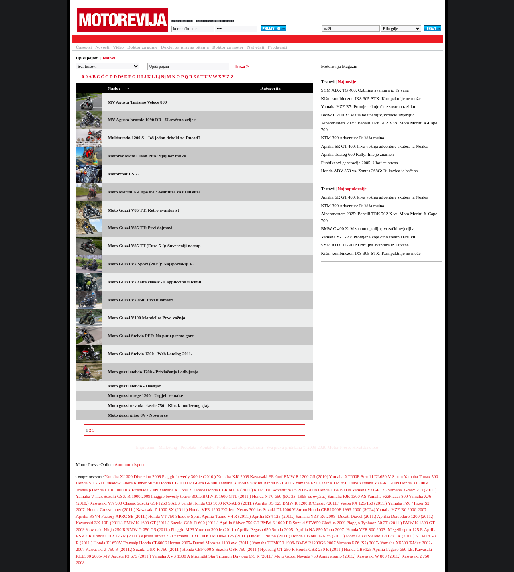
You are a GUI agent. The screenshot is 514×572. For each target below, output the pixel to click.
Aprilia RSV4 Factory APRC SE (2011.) (111, 516)
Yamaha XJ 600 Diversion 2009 (132, 476)
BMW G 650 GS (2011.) (148, 529)
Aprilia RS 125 (268, 503)
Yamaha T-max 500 (421, 476)
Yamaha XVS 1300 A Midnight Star (184, 556)
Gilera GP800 (205, 482)
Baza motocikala (142, 39)
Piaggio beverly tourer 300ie (176, 496)
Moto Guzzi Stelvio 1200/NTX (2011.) (380, 535)
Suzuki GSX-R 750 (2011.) (157, 549)
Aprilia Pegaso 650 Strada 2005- (266, 529)
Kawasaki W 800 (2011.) (379, 556)
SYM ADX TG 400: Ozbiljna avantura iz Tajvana (365, 90)
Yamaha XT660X (233, 482)
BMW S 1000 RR (276, 522)
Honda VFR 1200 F (206, 509)
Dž (120, 76)
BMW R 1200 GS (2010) (306, 476)
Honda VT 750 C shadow (98, 482)
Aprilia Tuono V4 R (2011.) (226, 516)
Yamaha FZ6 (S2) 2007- (358, 542)
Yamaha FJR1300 (189, 535)
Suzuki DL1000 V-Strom (285, 509)
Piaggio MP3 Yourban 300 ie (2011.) (203, 529)
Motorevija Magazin (339, 66)
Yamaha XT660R (344, 476)
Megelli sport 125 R (405, 529)
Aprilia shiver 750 (157, 535)
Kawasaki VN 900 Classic (113, 503)
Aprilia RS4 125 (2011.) (273, 516)
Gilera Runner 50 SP (140, 482)
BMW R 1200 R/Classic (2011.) (310, 503)
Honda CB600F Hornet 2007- (165, 542)
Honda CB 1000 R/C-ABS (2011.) (223, 503)
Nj (163, 76)
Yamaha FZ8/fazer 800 (387, 496)
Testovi (81, 39)
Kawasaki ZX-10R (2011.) (99, 522)
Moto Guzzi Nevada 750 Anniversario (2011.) (314, 556)
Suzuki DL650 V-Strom (382, 476)
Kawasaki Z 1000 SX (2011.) (162, 509)
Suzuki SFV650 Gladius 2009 (319, 522)
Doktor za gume (142, 47)
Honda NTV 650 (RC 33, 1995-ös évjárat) (289, 496)
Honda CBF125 (357, 549)
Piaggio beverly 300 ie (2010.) (189, 476)
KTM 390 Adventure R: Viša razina (352, 137)
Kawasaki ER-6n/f (266, 476)
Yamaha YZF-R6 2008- (316, 516)
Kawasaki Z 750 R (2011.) (109, 549)
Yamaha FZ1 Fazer (312, 482)
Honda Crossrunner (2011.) (111, 509)
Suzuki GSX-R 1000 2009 (127, 496)
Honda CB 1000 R (175, 482)
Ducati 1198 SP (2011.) (269, 535)
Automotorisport (129, 464)
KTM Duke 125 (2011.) (227, 535)
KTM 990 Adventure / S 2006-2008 (285, 489)
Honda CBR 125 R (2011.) (116, 535)
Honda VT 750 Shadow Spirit (174, 516)
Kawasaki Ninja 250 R (106, 529)
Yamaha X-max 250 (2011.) (412, 489)
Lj (157, 76)
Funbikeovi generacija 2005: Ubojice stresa (359, 162)
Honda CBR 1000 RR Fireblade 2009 (125, 489)
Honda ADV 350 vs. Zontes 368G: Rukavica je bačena (369, 170)
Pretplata (188, 447)
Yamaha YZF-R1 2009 (379, 482)
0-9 (85, 76)
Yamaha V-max (89, 496)
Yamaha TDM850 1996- (273, 542)
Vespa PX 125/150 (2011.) (363, 503)
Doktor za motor (228, 47)
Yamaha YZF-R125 (369, 489)
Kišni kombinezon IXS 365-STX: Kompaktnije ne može (371, 98)
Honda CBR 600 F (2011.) (229, 489)
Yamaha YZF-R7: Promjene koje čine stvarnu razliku (368, 106)
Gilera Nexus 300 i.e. (243, 509)
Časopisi (84, 47)
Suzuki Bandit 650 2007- (272, 482)
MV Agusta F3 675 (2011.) (127, 556)
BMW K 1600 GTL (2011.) (226, 496)
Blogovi (232, 39)
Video (118, 47)
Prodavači (277, 47)
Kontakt (207, 447)
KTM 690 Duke (344, 482)
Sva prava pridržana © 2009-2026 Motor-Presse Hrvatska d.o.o (322, 447)
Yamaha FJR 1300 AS (346, 496)
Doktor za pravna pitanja (185, 47)
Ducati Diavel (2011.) (357, 516)
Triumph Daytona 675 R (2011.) (244, 556)
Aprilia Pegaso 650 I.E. (393, 549)
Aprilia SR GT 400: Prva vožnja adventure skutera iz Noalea (374, 146)
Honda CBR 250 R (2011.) (319, 549)
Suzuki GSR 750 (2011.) (237, 549)
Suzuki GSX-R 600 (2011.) (195, 522)
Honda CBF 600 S (198, 549)
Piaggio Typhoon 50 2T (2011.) (374, 522)
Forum (177, 39)
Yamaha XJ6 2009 (233, 476)
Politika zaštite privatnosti (240, 447)
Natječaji (256, 47)
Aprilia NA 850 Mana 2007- (320, 529)
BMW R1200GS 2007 (316, 542)
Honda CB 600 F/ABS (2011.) (318, 535)
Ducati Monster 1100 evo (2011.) (222, 542)
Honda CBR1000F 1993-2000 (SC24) (341, 509)
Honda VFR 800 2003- (366, 529)
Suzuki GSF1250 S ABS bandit (164, 503)
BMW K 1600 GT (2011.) (146, 522)
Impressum (145, 447)
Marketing (168, 447)
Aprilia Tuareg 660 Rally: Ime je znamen (357, 154)
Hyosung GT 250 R (277, 549)
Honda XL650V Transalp (115, 542)
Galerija (204, 39)
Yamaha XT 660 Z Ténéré (182, 489)
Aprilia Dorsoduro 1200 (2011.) (405, 516)
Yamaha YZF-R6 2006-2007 (401, 509)
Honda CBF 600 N (334, 489)
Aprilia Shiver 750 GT (239, 522)
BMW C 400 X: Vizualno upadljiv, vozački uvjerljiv (367, 114)
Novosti (102, 47)
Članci (107, 39)
